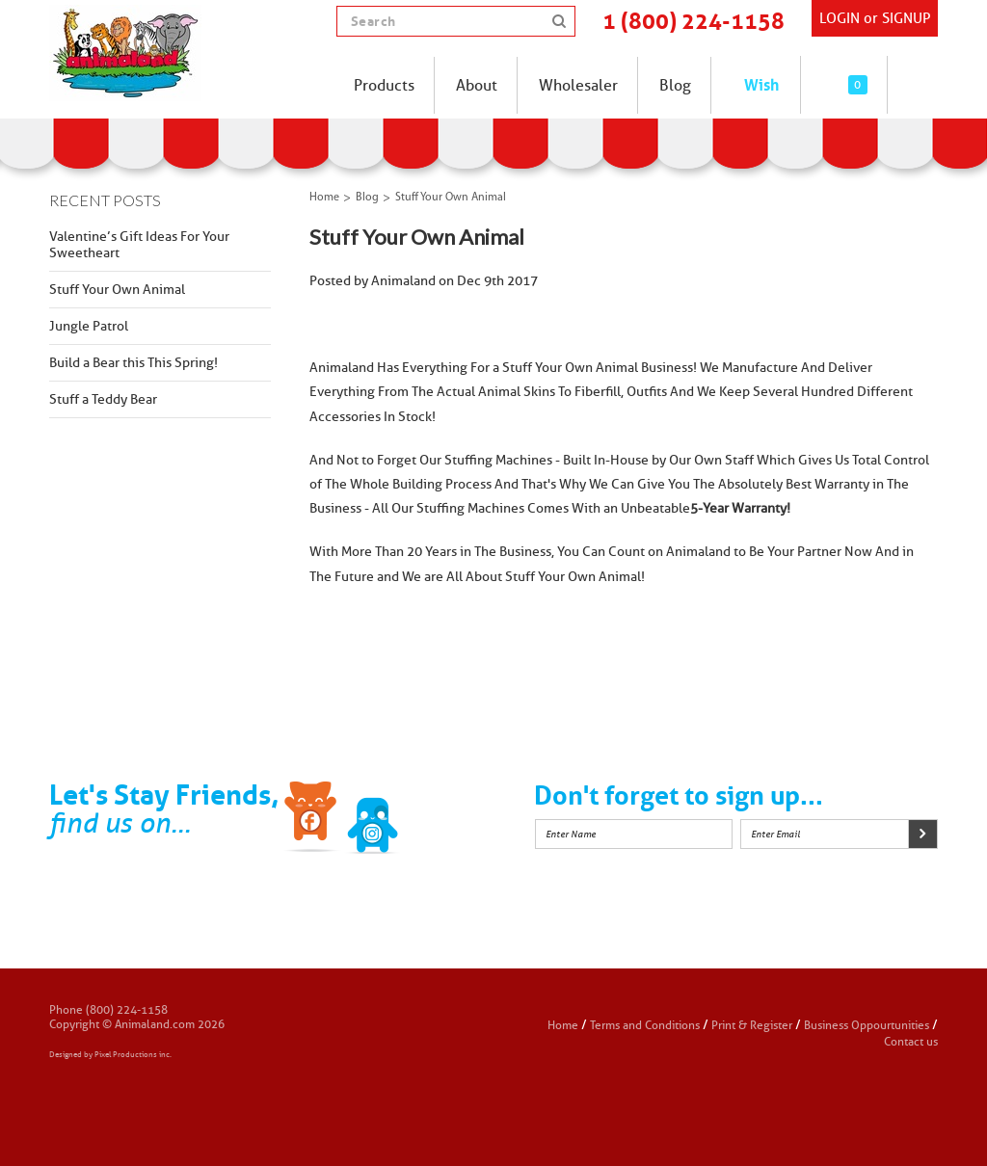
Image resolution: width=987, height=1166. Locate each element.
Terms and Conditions (646, 1025)
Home (324, 197)
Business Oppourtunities (866, 1025)
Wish (761, 84)
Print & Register (751, 1025)
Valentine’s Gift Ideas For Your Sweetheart (139, 244)
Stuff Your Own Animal (117, 289)
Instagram (434, 820)
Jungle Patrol (88, 326)
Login (839, 18)
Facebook (312, 820)
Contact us (911, 1041)
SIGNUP (906, 18)
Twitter (373, 820)
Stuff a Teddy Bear (103, 399)
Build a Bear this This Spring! (133, 363)
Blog (367, 197)
